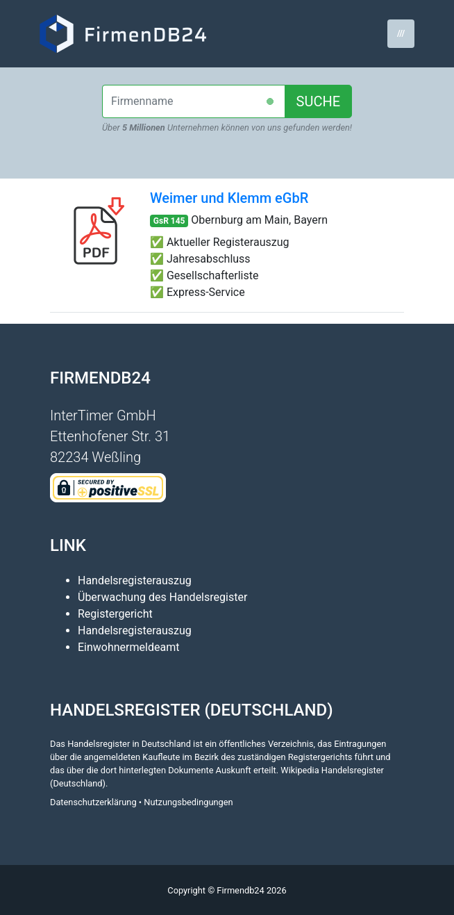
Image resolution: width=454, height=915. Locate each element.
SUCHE (318, 101)
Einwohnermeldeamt (128, 647)
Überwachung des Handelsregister (162, 597)
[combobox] (193, 101)
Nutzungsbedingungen (188, 802)
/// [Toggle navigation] (401, 33)
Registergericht (115, 613)
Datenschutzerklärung (93, 802)
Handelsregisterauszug (135, 580)
